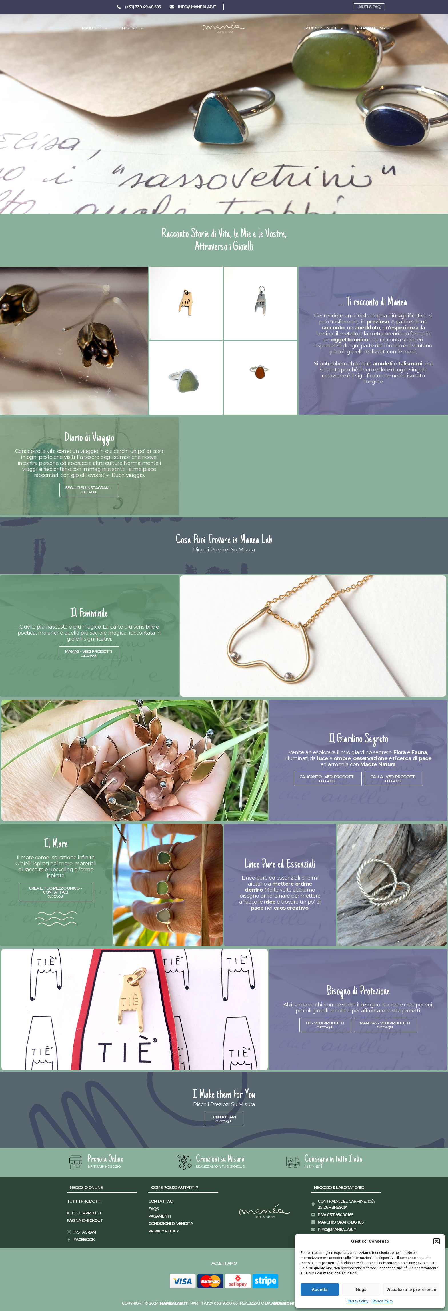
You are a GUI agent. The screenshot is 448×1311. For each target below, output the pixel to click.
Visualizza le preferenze (411, 1289)
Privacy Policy (358, 1301)
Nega (361, 1289)
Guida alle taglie (372, 28)
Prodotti (95, 28)
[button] (436, 1241)
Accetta (320, 1289)
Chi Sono (131, 28)
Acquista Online (324, 28)
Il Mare (56, 844)
